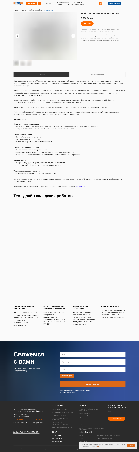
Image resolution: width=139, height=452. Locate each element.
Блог (54, 432)
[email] (93, 369)
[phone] (93, 362)
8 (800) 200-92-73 (63, 4)
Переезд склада (85, 421)
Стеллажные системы (59, 409)
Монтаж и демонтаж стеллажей (90, 418)
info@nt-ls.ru (78, 2)
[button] (114, 3)
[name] (93, 354)
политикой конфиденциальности (77, 391)
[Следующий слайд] (73, 36)
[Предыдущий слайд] (17, 36)
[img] (18, 3)
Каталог (23, 10)
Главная (16, 10)
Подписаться (117, 419)
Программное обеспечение (62, 427)
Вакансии (57, 438)
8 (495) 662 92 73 (63, 2)
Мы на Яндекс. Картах (45, 449)
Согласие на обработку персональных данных (105, 439)
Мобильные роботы (35, 10)
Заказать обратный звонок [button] (26, 432)
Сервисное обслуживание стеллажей (88, 409)
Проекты (56, 435)
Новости (82, 438)
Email (110, 411)
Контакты (57, 442)
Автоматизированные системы (62, 412)
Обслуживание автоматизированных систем (89, 414)
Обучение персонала (87, 424)
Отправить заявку (93, 384)
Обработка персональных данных (108, 435)
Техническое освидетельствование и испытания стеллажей (91, 428)
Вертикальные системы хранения (60, 419)
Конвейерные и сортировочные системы (60, 423)
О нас (81, 435)
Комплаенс (83, 441)
